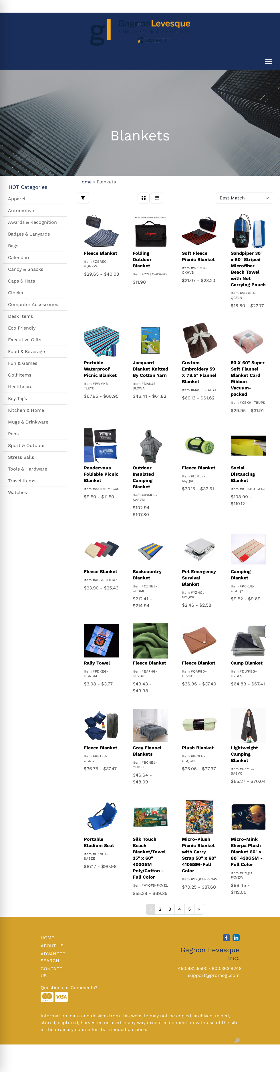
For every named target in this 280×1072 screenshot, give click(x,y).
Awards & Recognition (32, 222)
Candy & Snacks (25, 269)
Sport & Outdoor (26, 445)
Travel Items (21, 480)
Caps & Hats (21, 281)
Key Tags (17, 398)
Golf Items (19, 375)
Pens (13, 433)
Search (197, 6)
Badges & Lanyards (29, 234)
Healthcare (20, 386)
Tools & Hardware (27, 469)
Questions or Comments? (69, 987)
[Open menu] (268, 61)
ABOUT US (52, 945)
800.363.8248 (227, 968)
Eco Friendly (21, 328)
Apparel (16, 198)
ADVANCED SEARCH (53, 957)
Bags (13, 245)
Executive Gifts (24, 339)
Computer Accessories (33, 304)
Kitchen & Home (26, 410)
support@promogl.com (214, 975)
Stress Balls (21, 457)
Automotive (21, 210)
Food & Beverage (26, 351)
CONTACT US (51, 972)
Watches (17, 492)
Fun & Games (22, 363)
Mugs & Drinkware (28, 422)
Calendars (19, 257)
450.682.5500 (193, 968)
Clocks (15, 292)
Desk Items (20, 316)
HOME (47, 937)
